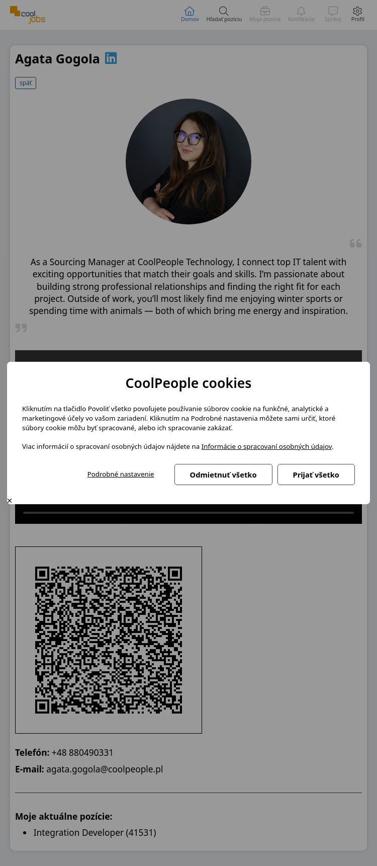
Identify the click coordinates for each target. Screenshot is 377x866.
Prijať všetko (316, 474)
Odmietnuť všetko (223, 474)
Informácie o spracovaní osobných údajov (267, 446)
